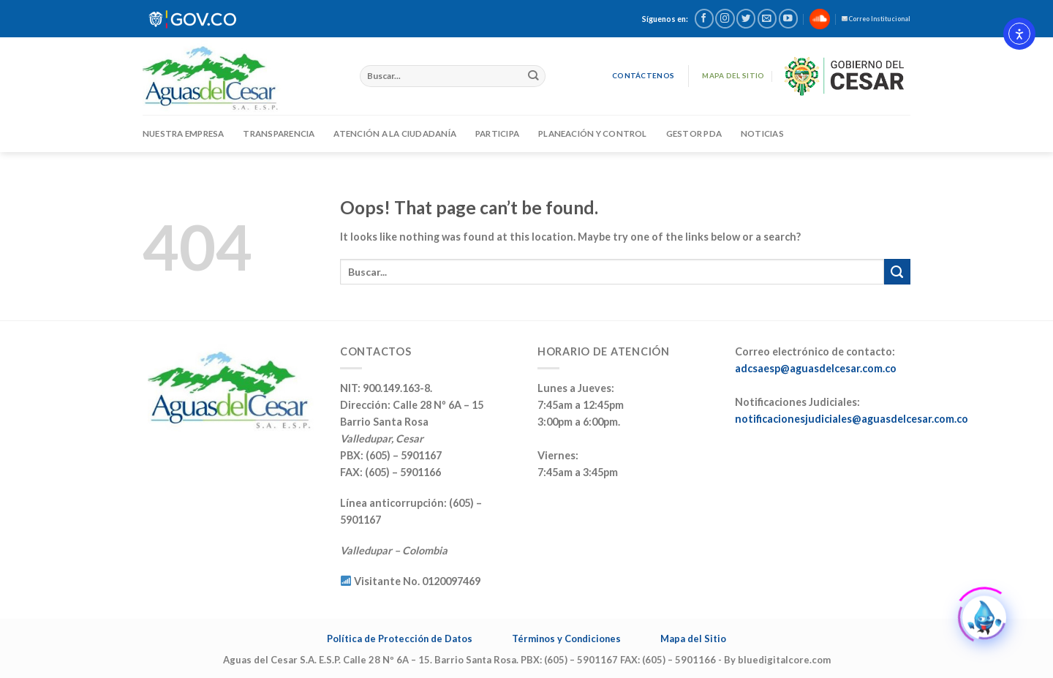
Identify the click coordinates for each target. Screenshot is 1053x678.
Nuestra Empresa (183, 133)
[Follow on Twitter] (745, 19)
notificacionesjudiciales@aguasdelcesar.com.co (851, 419)
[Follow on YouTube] (788, 19)
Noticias (762, 133)
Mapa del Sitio (693, 638)
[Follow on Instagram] (724, 19)
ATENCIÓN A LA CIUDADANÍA (394, 133)
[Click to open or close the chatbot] (984, 615)
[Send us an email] (767, 19)
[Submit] (533, 76)
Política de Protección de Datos (399, 638)
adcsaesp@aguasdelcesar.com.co (816, 368)
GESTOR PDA (694, 133)
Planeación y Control (592, 133)
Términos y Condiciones (566, 638)
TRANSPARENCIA (278, 133)
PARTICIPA (497, 133)
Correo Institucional (876, 19)
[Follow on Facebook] (704, 19)
